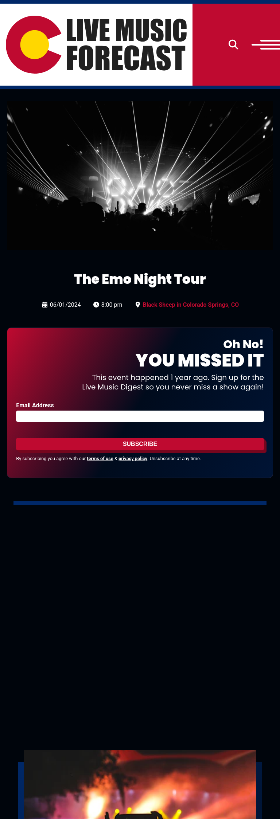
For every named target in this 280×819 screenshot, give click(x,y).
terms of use (100, 458)
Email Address (35, 405)
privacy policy (132, 458)
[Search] (233, 45)
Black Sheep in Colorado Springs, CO (191, 304)
